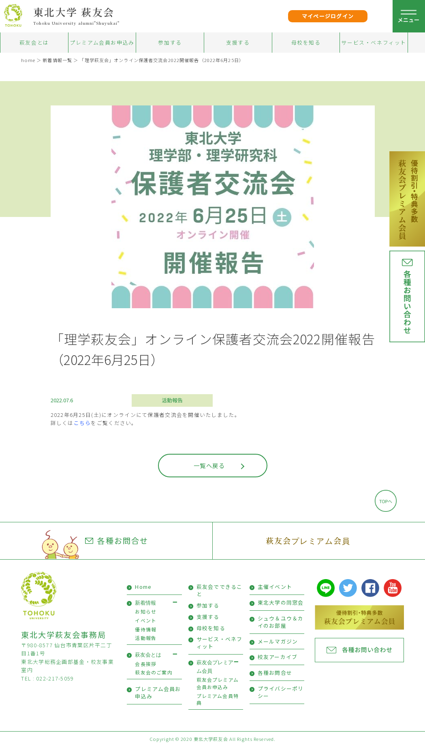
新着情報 (145, 603)
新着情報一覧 (57, 60)
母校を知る (306, 42)
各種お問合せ (116, 540)
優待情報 (145, 629)
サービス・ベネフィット (373, 42)
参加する (170, 42)
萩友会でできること (219, 590)
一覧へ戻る (209, 465)
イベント (145, 620)
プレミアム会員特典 (217, 699)
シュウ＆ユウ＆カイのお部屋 (281, 621)
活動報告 (172, 400)
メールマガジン (278, 641)
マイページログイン (328, 16)
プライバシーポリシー (281, 692)
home (28, 60)
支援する (238, 42)
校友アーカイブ (278, 657)
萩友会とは (34, 42)
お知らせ (145, 611)
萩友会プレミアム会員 (308, 540)
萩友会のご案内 (153, 672)
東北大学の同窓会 (281, 602)
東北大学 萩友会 (74, 11)
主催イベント (275, 586)
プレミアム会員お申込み (102, 42)
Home (143, 586)
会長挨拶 (145, 663)
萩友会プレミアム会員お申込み (217, 683)
